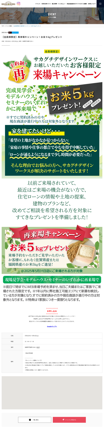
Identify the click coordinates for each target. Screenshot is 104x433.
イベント (37, 4)
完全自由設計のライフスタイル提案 (77, 4)
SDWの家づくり (46, 4)
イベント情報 (8, 26)
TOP (3, 26)
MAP (38, 347)
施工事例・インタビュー (59, 4)
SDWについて (92, 4)
